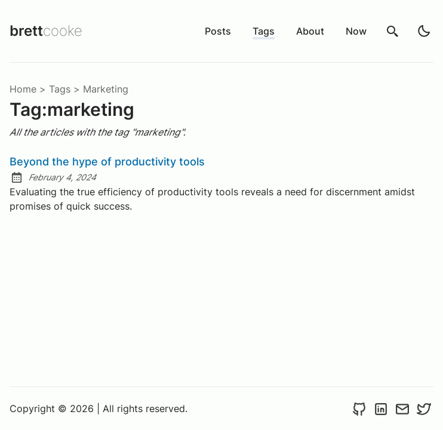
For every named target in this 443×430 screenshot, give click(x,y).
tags (59, 89)
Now (356, 31)
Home (23, 89)
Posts (218, 31)
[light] (423, 31)
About (310, 31)
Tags (264, 31)
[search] (392, 31)
